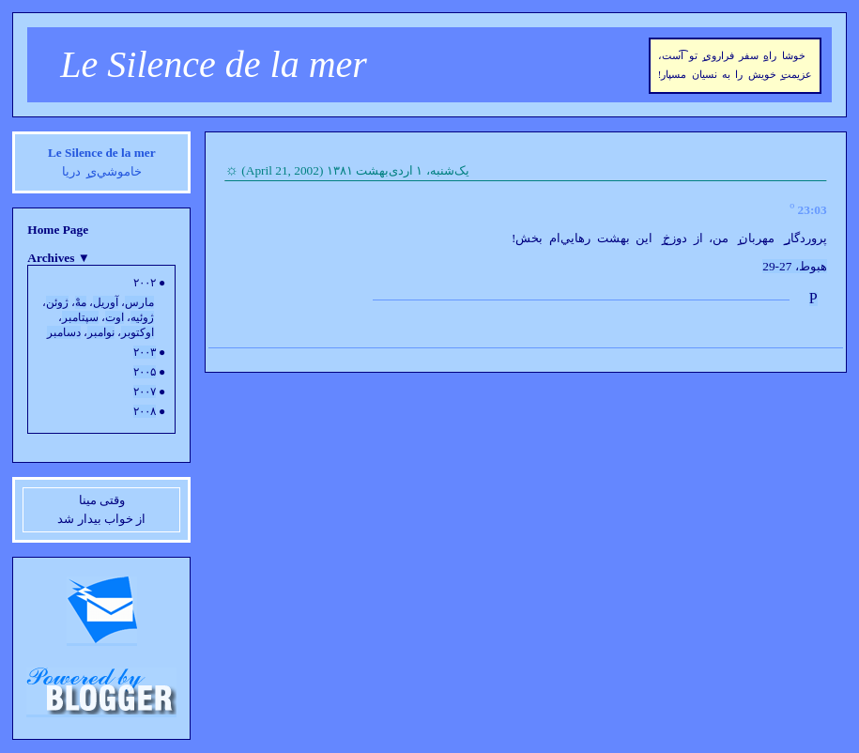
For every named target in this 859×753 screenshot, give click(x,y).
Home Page (57, 230)
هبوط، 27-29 (794, 266)
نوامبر (101, 332)
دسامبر (64, 332)
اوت (114, 317)
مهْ (80, 302)
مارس (139, 302)
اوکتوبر (137, 332)
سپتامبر (80, 317)
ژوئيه (142, 317)
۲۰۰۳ (144, 352)
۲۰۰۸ (144, 411)
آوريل (105, 302)
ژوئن (57, 302)
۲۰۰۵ (144, 371)
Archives (58, 258)
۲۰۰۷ (144, 391)
